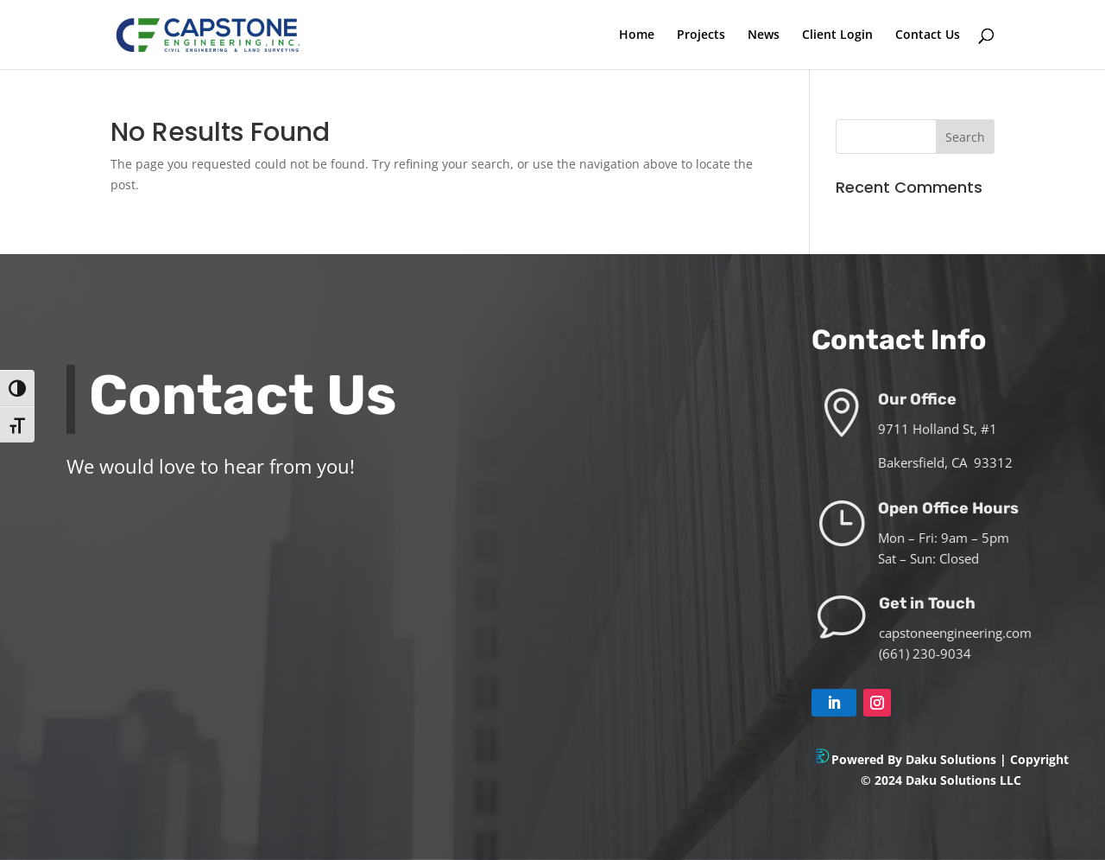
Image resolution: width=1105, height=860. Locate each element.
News (764, 35)
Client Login (837, 35)
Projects (701, 35)
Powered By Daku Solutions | (920, 759)
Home (636, 35)
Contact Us (927, 35)
